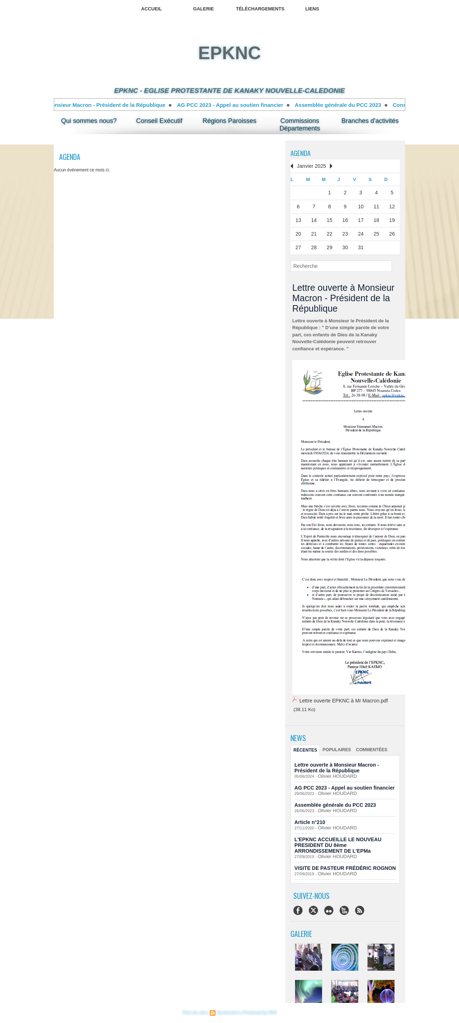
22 (329, 231)
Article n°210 (308, 816)
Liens (312, 8)
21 (313, 231)
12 (391, 205)
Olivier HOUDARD (334, 771)
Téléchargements (260, 8)
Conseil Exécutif (159, 120)
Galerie (203, 8)
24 (360, 231)
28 (313, 244)
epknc (229, 53)
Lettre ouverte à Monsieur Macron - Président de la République (93, 105)
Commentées (368, 745)
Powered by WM (259, 1012)
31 (360, 244)
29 (329, 244)
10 (360, 205)
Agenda (301, 152)
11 (376, 205)
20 (298, 231)
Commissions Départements (299, 124)
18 (376, 218)
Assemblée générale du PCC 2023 (346, 105)
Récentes (305, 746)
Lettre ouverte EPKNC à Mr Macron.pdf (340, 697)
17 (360, 218)
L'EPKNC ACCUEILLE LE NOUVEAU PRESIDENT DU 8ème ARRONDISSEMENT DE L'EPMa (345, 839)
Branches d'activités (370, 120)
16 (344, 218)
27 (298, 244)
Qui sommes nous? (89, 120)
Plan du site (195, 1012)
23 (344, 231)
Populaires (335, 745)
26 (391, 231)
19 (391, 218)
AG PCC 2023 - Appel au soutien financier (238, 105)
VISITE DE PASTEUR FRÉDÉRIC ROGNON (341, 861)
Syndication (228, 1012)
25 (376, 231)
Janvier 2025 (310, 166)
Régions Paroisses (229, 120)
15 (329, 218)
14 (313, 218)
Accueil (151, 8)
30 (344, 244)
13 (298, 218)
